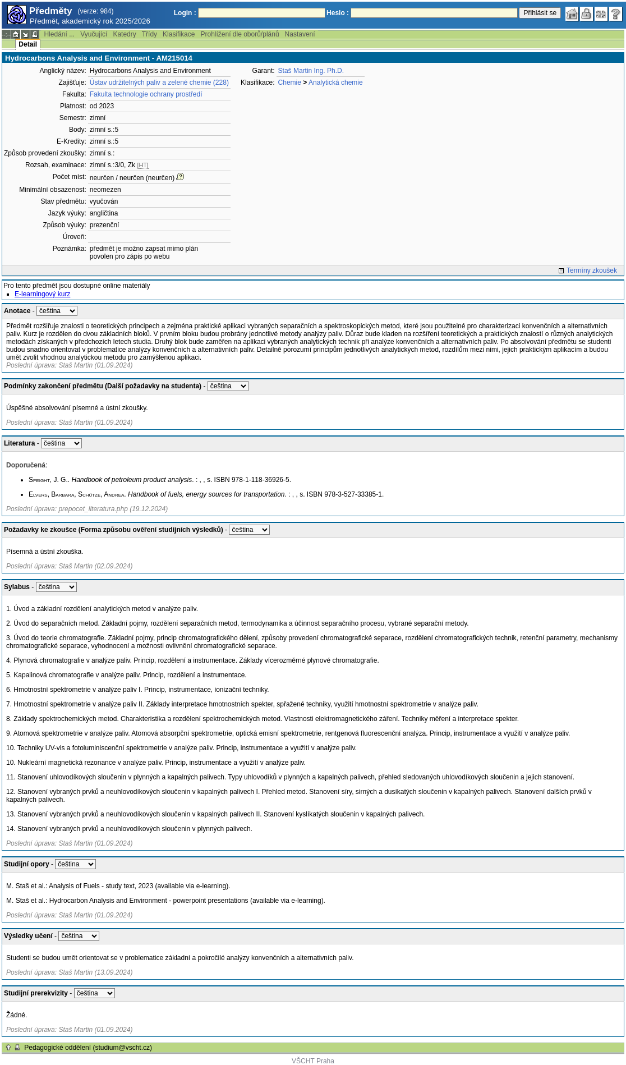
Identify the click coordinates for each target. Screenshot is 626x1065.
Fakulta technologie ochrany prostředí (146, 94)
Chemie (289, 82)
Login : (185, 13)
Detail (28, 44)
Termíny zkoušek (592, 270)
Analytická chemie (336, 82)
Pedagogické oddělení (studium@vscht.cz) (88, 1048)
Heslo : (337, 13)
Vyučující (93, 34)
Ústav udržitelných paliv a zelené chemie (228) (159, 82)
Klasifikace (179, 34)
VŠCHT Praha (313, 1061)
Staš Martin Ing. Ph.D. (311, 71)
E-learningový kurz (42, 294)
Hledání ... (59, 34)
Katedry (124, 34)
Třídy (149, 34)
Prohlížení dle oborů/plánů (239, 34)
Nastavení (300, 34)
